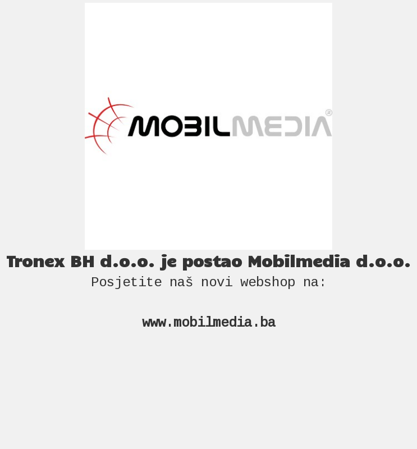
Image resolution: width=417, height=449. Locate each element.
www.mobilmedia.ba (209, 323)
